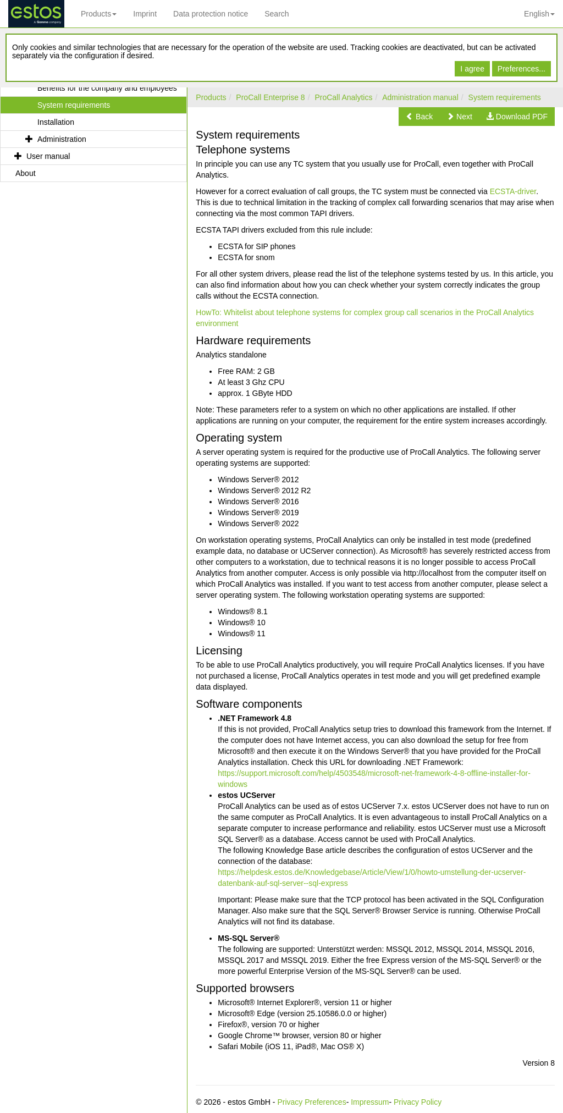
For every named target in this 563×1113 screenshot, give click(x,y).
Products (99, 13)
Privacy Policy (417, 1102)
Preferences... (521, 68)
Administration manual (420, 97)
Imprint (145, 13)
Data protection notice (210, 13)
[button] (419, 116)
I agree (472, 68)
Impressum (370, 1102)
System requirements (504, 97)
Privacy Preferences (311, 1102)
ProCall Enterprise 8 (270, 97)
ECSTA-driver (513, 191)
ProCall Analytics (343, 97)
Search (276, 13)
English (539, 13)
